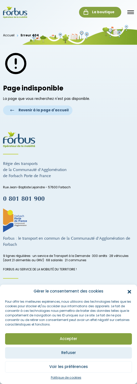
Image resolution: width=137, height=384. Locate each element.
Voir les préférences (68, 366)
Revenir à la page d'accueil (39, 110)
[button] (129, 291)
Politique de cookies (66, 377)
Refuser (68, 352)
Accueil (8, 35)
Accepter (68, 338)
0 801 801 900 (24, 199)
